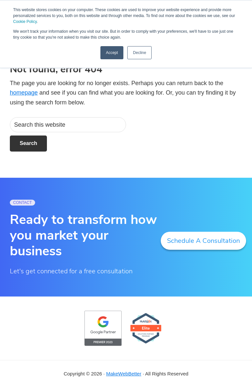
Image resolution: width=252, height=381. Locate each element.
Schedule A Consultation (203, 240)
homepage (24, 92)
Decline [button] (139, 52)
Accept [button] (112, 52)
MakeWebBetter (123, 373)
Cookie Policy (25, 21)
